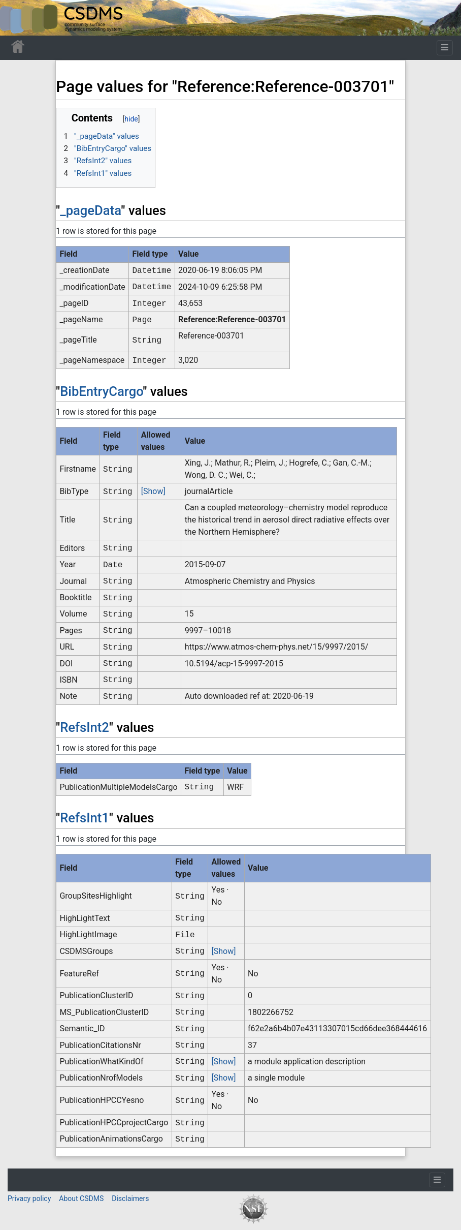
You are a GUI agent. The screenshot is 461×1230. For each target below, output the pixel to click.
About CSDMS (81, 1198)
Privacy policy (29, 1198)
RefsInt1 (84, 817)
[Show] (153, 491)
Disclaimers (130, 1198)
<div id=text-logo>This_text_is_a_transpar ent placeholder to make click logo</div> (16, 18)
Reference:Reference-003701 (232, 319)
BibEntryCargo (101, 391)
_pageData (90, 210)
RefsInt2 (84, 727)
